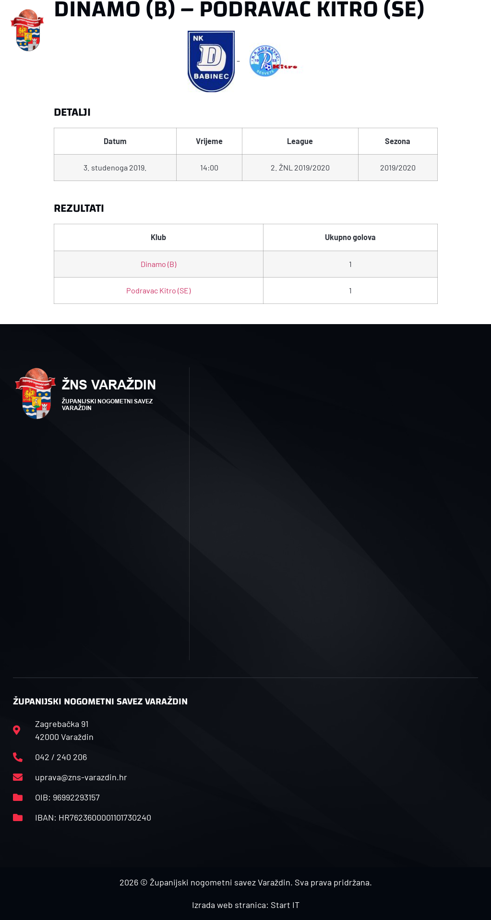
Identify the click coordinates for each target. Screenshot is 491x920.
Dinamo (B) (158, 263)
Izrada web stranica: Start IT (245, 904)
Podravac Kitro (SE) (158, 290)
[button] (162, 30)
